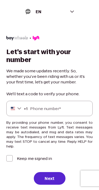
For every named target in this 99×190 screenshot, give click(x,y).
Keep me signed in (34, 158)
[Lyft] (22, 39)
